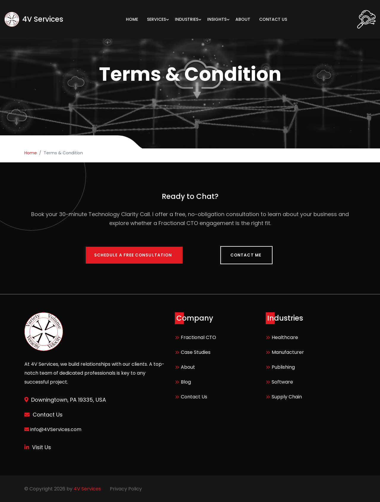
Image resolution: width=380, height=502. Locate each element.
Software (282, 381)
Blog (186, 381)
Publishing (283, 366)
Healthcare (285, 337)
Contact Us (194, 396)
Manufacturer (288, 352)
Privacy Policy (126, 488)
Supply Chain (287, 396)
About (188, 366)
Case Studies (195, 352)
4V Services (87, 488)
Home (30, 153)
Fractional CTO (198, 337)
